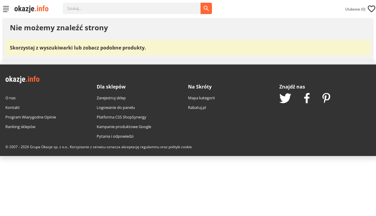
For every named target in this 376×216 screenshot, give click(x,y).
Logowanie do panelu (116, 107)
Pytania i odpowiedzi (115, 136)
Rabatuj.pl (197, 107)
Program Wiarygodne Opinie (30, 117)
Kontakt (12, 107)
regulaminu (149, 146)
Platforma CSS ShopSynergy (121, 117)
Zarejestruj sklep (111, 97)
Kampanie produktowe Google (124, 126)
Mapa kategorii (201, 97)
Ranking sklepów (20, 126)
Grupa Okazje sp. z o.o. (49, 146)
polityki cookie (180, 146)
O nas (10, 97)
